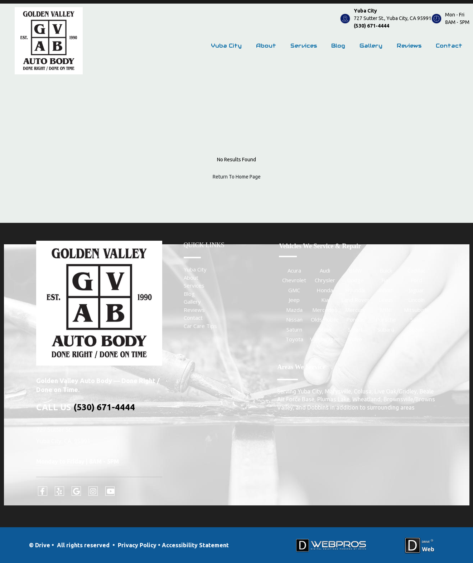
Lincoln (416, 299)
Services (303, 45)
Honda (325, 290)
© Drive (39, 545)
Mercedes (324, 309)
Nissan (294, 319)
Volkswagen (324, 339)
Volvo (355, 339)
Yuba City (226, 45)
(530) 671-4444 (371, 26)
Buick (386, 270)
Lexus (385, 299)
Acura (294, 270)
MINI (386, 309)
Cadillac (416, 270)
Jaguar (416, 290)
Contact (449, 45)
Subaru (385, 329)
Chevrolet (294, 280)
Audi (325, 270)
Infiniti (386, 290)
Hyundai (355, 290)
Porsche (386, 319)
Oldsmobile (325, 319)
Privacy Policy (137, 545)
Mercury (355, 309)
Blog (338, 45)
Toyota (294, 339)
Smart (355, 329)
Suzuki (416, 329)
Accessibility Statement (195, 545)
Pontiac (355, 319)
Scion (325, 329)
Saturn (294, 329)
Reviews (409, 45)
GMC (294, 290)
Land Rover (355, 299)
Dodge (355, 280)
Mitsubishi (416, 309)
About (266, 45)
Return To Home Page (237, 177)
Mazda (294, 309)
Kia (325, 299)
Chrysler (325, 280)
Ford (416, 280)
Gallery (370, 45)
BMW (355, 270)
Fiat (385, 280)
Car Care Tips (200, 325)
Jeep (294, 299)
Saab (416, 319)
